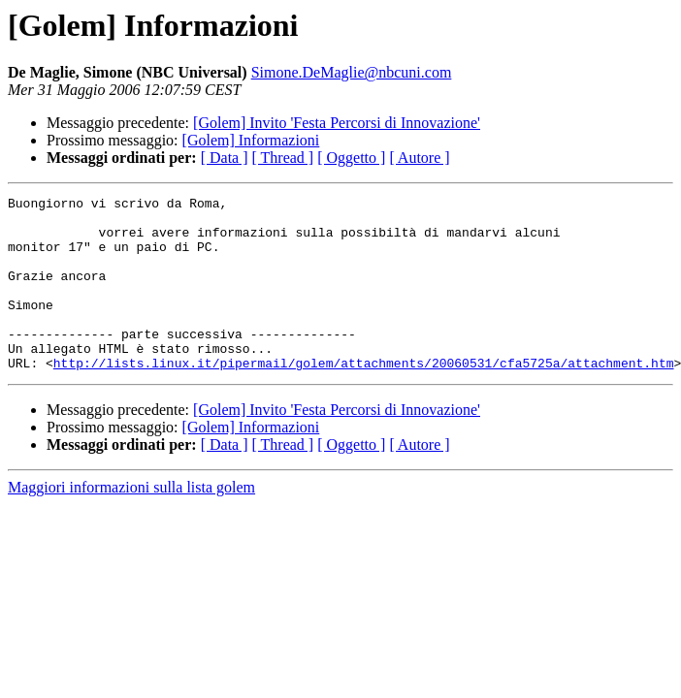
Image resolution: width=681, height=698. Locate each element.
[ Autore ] (419, 157)
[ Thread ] (283, 157)
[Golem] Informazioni (251, 140)
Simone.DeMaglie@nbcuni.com (351, 72)
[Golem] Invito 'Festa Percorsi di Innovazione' (336, 122)
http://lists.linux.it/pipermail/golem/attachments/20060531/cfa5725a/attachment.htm (363, 397)
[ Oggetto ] (351, 157)
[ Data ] (224, 157)
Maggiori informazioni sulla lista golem (131, 522)
